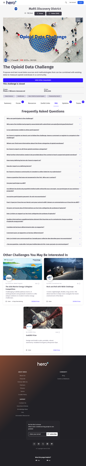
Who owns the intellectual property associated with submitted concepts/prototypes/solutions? (43, 124)
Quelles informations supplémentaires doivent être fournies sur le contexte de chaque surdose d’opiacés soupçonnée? (43, 220)
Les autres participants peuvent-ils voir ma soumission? (43, 196)
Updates (67, 102)
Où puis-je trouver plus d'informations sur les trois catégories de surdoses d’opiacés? (43, 208)
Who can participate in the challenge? (43, 118)
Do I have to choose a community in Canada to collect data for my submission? (43, 172)
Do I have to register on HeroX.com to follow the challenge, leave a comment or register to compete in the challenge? (43, 136)
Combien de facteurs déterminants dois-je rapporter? (43, 227)
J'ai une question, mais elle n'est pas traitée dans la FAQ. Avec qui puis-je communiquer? (43, 244)
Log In (80, 2)
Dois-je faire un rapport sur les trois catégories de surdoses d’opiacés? (43, 213)
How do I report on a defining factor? (43, 166)
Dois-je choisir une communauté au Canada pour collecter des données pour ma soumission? (43, 238)
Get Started (72, 2)
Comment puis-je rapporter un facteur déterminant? (43, 233)
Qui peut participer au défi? (43, 183)
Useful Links (45, 103)
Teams (80, 102)
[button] (4, 2)
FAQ (56, 103)
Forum (20, 102)
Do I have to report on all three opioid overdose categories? (43, 149)
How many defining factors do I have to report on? (43, 160)
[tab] (43, 118)
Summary (7, 103)
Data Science (9, 96)
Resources (32, 103)
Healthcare (21, 96)
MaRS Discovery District (45, 8)
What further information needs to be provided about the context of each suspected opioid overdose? (43, 155)
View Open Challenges (43, 80)
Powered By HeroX (54, 96)
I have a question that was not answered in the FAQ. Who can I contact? (43, 177)
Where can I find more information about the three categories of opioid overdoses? (43, 143)
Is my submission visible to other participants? (43, 130)
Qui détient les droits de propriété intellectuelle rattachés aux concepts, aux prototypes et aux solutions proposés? (43, 190)
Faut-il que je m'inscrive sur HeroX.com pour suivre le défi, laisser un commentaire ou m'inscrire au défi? (43, 202)
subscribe (52, 434)
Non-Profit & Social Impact (36, 96)
